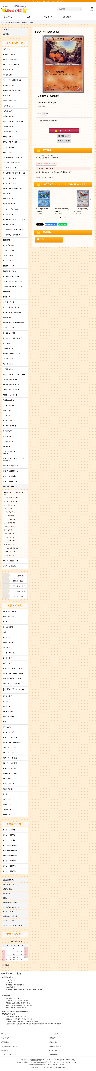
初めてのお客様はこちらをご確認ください (28, 989)
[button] (86, 17)
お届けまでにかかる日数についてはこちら (16, 1012)
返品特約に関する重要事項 (47, 121)
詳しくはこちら (19, 985)
